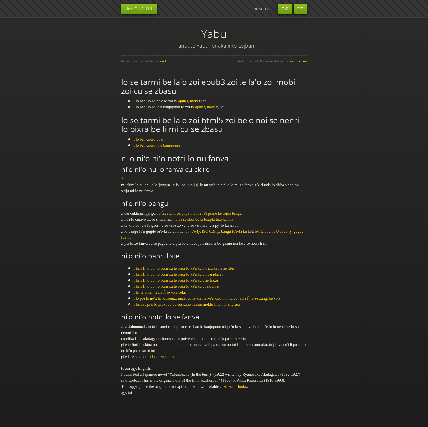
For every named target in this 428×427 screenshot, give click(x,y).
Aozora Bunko (235, 386)
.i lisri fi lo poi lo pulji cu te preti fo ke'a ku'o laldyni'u (176, 286)
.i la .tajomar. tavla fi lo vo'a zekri (159, 292)
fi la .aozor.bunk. (161, 357)
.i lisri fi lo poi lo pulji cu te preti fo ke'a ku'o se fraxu (175, 280)
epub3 (183, 101)
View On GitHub (139, 8)
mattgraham (298, 61)
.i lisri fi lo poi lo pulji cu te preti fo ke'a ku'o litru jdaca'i (178, 274)
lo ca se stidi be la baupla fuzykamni (204, 219)
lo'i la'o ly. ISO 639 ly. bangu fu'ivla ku (216, 231)
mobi (194, 101)
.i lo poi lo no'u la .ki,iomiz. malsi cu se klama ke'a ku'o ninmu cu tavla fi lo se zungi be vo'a (206, 298)
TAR (285, 8)
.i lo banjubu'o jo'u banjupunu (156, 145)
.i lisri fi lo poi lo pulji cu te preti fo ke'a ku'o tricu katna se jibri (183, 268)
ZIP (300, 8)
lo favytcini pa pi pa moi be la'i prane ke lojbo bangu (199, 213)
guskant (160, 61)
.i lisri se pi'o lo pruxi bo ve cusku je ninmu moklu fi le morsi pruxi (186, 304)
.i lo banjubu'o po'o (148, 139)
